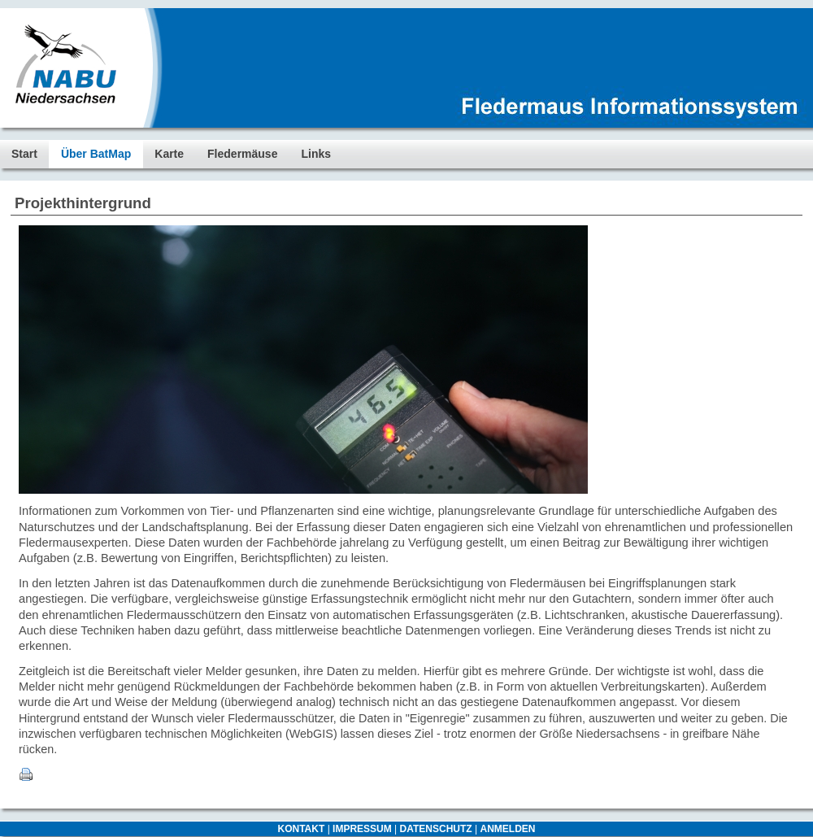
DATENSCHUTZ (436, 829)
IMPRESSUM (362, 829)
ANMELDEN (507, 829)
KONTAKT (301, 829)
